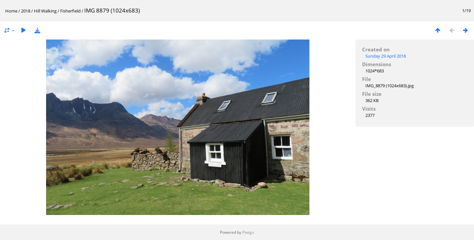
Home (11, 11)
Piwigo (248, 232)
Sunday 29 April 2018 (385, 56)
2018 (25, 11)
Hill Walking (45, 11)
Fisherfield (70, 11)
